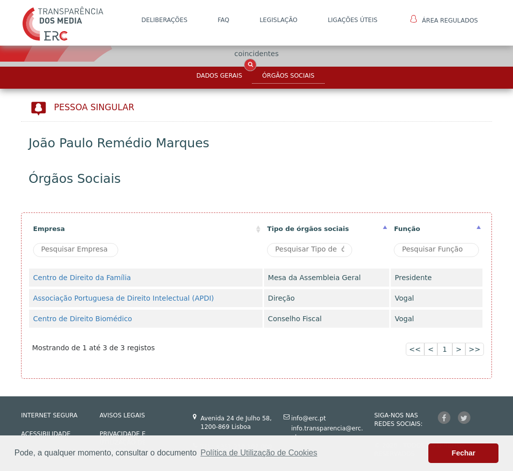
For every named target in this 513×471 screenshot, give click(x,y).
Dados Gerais (219, 75)
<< (415, 349)
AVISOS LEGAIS (122, 415)
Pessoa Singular (94, 107)
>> (474, 349)
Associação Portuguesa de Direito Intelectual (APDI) (123, 298)
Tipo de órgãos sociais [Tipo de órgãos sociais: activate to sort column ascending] (308, 228)
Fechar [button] (463, 453)
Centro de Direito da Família (82, 278)
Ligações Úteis (352, 20)
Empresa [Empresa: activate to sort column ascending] (49, 228)
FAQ (223, 20)
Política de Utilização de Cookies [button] (258, 452)
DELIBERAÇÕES (164, 20)
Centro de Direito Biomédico (82, 319)
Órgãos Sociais (288, 75)
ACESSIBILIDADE (46, 433)
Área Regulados (444, 19)
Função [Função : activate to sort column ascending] (407, 228)
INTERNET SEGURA (49, 415)
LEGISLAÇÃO (279, 20)
